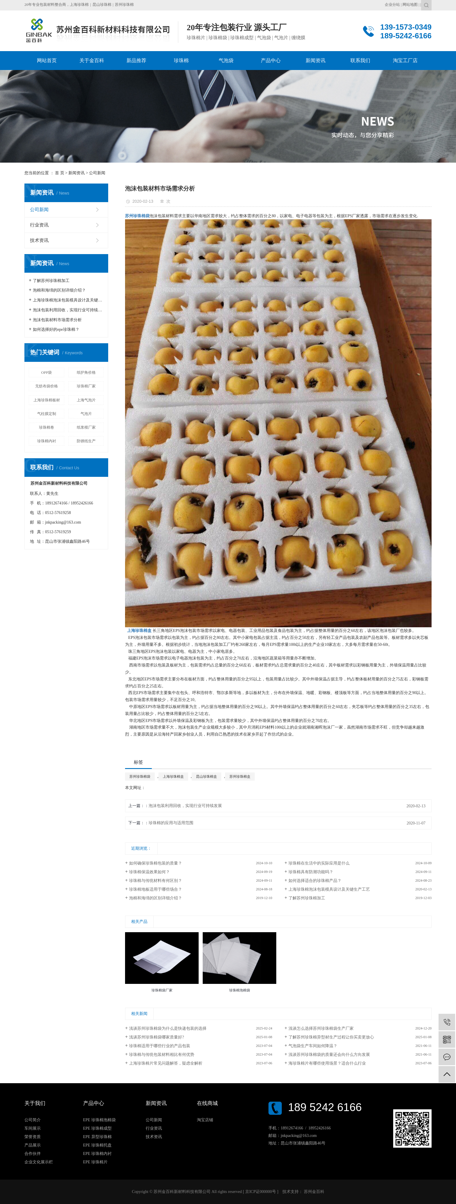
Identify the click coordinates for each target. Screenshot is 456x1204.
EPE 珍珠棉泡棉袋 (99, 1120)
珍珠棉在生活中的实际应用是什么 (319, 863)
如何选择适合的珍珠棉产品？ (314, 880)
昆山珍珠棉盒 (206, 776)
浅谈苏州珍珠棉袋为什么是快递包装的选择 (167, 1028)
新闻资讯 (76, 173)
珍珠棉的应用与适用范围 (171, 823)
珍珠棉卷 (46, 427)
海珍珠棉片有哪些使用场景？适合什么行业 (327, 1063)
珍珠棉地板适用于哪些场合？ (155, 889)
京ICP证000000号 (260, 1191)
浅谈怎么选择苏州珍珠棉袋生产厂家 (321, 1028)
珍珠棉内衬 (46, 441)
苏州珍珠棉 (124, 4)
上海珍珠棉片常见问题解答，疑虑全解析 (165, 1063)
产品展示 (32, 1145)
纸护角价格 (86, 372)
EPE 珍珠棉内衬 (97, 1153)
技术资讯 (39, 240)
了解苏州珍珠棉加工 (51, 280)
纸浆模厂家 (86, 427)
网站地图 (410, 4)
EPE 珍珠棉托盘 (97, 1145)
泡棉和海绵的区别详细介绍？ (59, 290)
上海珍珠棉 (79, 4)
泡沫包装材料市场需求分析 (57, 320)
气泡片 (86, 413)
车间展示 (32, 1128)
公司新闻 (97, 173)
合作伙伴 (32, 1153)
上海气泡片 (86, 400)
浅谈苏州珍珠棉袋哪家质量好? (156, 1037)
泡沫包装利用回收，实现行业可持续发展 (68, 310)
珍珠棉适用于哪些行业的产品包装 (159, 1046)
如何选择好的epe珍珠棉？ (56, 329)
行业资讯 (39, 224)
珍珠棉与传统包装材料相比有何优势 (161, 1054)
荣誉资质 (32, 1137)
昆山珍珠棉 (101, 4)
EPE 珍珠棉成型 (97, 1128)
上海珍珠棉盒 (173, 776)
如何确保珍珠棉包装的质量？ (155, 863)
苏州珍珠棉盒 (239, 776)
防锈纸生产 (86, 441)
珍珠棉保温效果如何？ (149, 872)
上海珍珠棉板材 (46, 400)
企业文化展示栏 (38, 1162)
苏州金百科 (313, 1191)
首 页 (59, 173)
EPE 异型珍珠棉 (97, 1137)
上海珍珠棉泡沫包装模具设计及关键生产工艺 (68, 300)
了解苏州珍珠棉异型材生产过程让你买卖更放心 (331, 1037)
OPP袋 (46, 372)
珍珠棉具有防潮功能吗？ (310, 872)
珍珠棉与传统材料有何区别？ (155, 880)
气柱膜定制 (46, 413)
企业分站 (392, 4)
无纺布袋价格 (46, 386)
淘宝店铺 (205, 1120)
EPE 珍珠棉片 (95, 1162)
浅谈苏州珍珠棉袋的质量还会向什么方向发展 (329, 1054)
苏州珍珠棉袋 (139, 776)
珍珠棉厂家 (86, 386)
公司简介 (32, 1120)
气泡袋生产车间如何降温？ (312, 1046)
